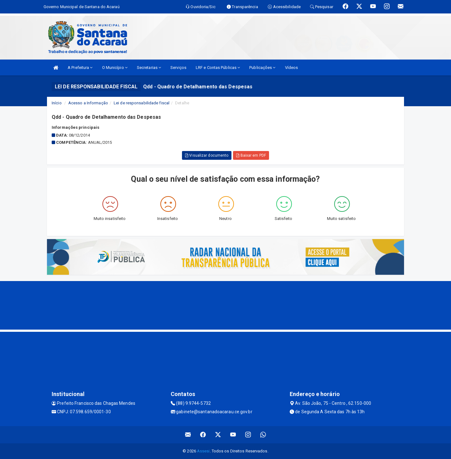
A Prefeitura (80, 67)
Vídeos (291, 67)
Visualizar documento (206, 155)
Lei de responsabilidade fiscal (141, 103)
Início (57, 103)
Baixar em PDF (251, 155)
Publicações (262, 67)
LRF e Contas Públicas (218, 67)
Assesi (203, 451)
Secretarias (149, 67)
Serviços (178, 67)
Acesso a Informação (88, 103)
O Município (114, 67)
